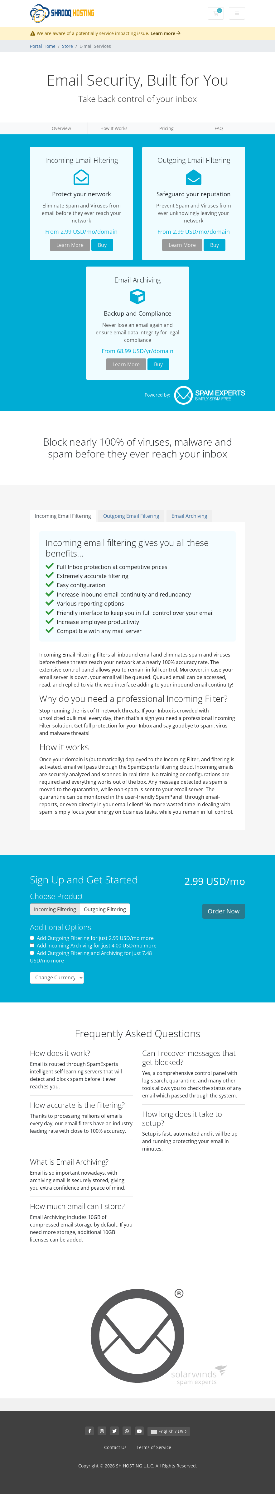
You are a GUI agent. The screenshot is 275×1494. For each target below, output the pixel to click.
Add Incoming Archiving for (93, 945)
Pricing (166, 128)
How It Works (114, 128)
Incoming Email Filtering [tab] (63, 515)
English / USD (168, 1431)
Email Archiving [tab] (189, 515)
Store (67, 46)
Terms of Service (154, 1447)
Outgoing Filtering (105, 909)
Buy (102, 245)
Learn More (70, 245)
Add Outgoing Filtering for (92, 938)
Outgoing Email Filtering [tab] (131, 515)
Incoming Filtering (55, 909)
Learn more (166, 33)
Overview (61, 128)
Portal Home (42, 46)
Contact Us (115, 1447)
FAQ (219, 128)
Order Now (224, 911)
